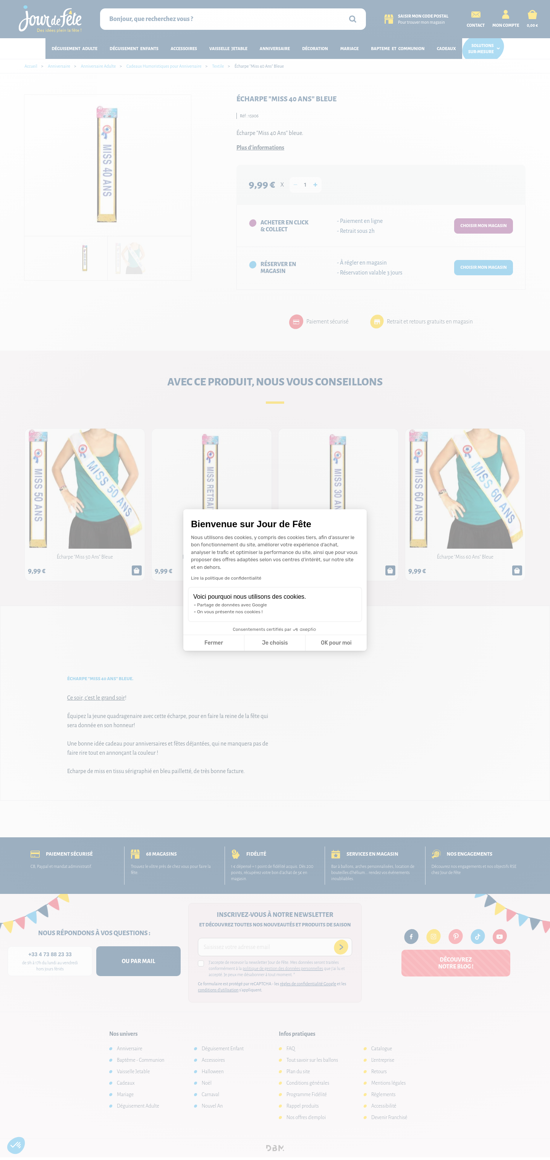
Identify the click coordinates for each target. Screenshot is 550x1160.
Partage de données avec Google (232, 605)
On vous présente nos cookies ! (230, 611)
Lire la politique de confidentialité (226, 578)
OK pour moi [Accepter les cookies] (336, 643)
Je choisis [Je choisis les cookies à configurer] (275, 643)
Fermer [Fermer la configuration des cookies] (213, 643)
